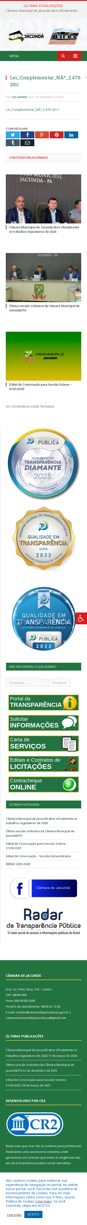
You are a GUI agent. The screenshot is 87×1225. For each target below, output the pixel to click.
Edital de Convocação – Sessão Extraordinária (38, 856)
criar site (34, 1146)
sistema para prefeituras (63, 1146)
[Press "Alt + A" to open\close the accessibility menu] (81, 618)
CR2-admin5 (19, 97)
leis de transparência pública (26, 1163)
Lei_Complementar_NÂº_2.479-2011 (32, 109)
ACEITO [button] (33, 1214)
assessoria (38, 1152)
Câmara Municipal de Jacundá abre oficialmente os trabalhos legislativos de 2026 (45, 11)
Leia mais (43, 1201)
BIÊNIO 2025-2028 (18, 864)
